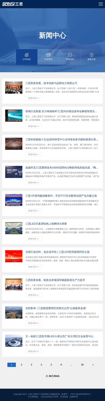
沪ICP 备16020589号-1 (80, 394)
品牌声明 (74, 397)
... (71, 365)
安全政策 (64, 397)
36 (82, 365)
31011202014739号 (50, 397)
